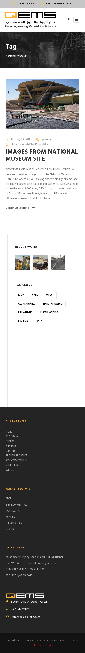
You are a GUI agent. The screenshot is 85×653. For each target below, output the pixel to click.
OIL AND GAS (14, 523)
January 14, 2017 (21, 139)
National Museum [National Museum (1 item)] (52, 304)
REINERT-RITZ (14, 465)
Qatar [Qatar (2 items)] (39, 321)
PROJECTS (41, 144)
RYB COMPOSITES (16, 460)
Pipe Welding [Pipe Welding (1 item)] (25, 312)
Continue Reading (20, 208)
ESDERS (10, 441)
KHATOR (11, 446)
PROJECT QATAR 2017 (19, 576)
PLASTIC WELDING (22, 144)
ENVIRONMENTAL (16, 505)
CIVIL (9, 498)
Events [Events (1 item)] (49, 295)
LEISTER (10, 451)
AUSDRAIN (12, 436)
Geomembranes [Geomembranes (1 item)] (26, 304)
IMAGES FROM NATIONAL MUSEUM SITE (42, 155)
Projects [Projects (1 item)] (23, 321)
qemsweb (47, 139)
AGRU (9, 432)
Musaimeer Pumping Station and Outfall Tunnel (34, 557)
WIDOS (10, 470)
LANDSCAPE (13, 511)
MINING (10, 517)
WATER (10, 529)
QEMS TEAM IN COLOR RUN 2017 (25, 569)
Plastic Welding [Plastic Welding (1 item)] (49, 312)
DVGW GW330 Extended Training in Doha (31, 563)
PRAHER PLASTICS (16, 455)
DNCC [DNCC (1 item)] (21, 295)
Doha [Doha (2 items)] (35, 295)
